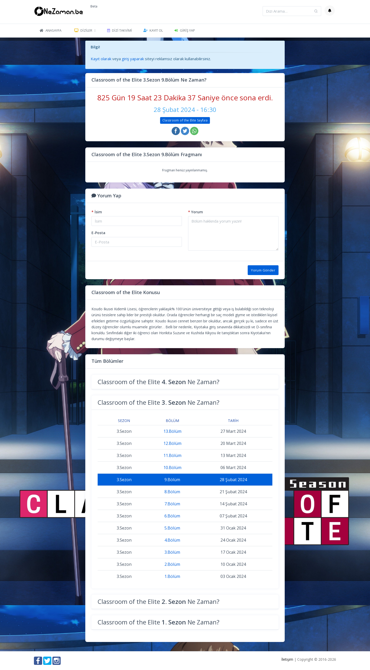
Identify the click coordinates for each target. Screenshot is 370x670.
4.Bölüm (172, 540)
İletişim (287, 659)
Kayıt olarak (101, 58)
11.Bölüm (172, 455)
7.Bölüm (172, 504)
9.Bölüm (172, 479)
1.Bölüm (172, 576)
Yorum (195, 211)
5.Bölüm (172, 528)
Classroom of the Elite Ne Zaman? (158, 381)
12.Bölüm (172, 443)
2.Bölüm (172, 564)
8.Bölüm (172, 492)
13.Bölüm (172, 431)
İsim (96, 211)
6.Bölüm (172, 516)
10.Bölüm (172, 467)
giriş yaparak (133, 58)
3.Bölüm (172, 552)
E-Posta (98, 232)
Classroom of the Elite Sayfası (185, 120)
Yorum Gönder (263, 270)
